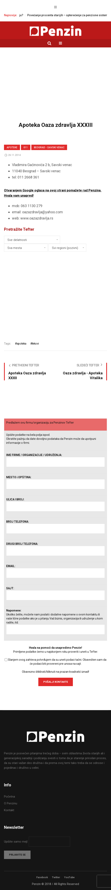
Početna (9, 796)
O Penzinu (10, 803)
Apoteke (12, 147)
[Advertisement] (55, 87)
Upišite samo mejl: (16, 841)
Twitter (56, 877)
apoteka (21, 343)
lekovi (35, 343)
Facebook (42, 877)
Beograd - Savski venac (49, 147)
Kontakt (9, 810)
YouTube (69, 877)
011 (26, 147)
